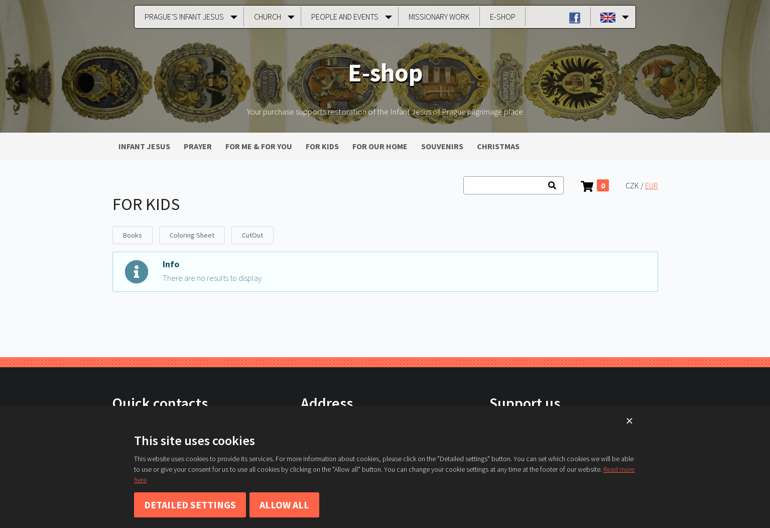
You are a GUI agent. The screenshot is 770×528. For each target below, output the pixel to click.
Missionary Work (439, 17)
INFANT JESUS (144, 146)
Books (132, 235)
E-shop (503, 17)
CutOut (252, 235)
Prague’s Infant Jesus (184, 17)
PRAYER (198, 146)
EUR (651, 185)
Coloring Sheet (192, 235)
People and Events (344, 17)
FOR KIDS (322, 146)
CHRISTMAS (498, 146)
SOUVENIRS (442, 146)
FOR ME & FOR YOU (258, 146)
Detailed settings (190, 504)
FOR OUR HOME (380, 146)
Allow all (284, 504)
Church (267, 17)
